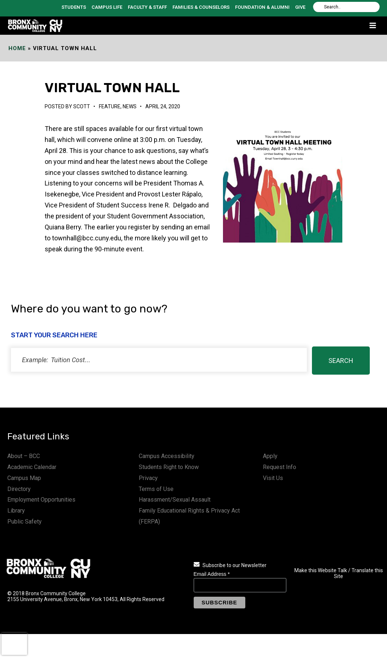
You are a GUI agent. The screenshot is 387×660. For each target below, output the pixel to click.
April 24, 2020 (162, 106)
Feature (109, 106)
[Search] (346, 7)
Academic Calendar (31, 467)
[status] (159, 360)
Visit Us (273, 478)
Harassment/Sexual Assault (175, 499)
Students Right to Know (169, 467)
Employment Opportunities (41, 499)
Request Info (279, 467)
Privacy (148, 478)
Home (17, 48)
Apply (270, 456)
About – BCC (23, 456)
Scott (81, 106)
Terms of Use (156, 488)
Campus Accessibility (166, 456)
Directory (19, 488)
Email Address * (212, 574)
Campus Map (24, 478)
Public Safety (24, 521)
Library (16, 510)
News (130, 106)
